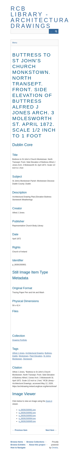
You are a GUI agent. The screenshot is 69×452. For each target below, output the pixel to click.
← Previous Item (19, 430)
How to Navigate (18, 448)
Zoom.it (49, 401)
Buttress (48, 353)
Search (56, 31)
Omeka (55, 448)
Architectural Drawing (34, 353)
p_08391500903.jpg (27, 415)
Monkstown (24, 356)
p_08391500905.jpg (27, 421)
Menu (14, 43)
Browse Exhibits (18, 445)
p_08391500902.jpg (27, 413)
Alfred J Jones (18, 353)
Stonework (27, 359)
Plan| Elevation (36, 356)
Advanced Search (51, 31)
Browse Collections (35, 442)
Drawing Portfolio (19, 340)
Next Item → (51, 430)
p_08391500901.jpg (27, 410)
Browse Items (17, 442)
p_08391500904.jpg (27, 418)
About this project (37, 445)
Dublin (15, 356)
